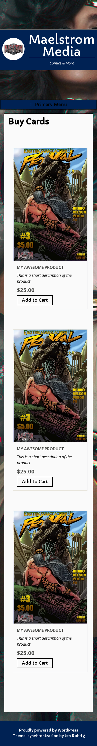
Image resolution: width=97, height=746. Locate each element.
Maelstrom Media (62, 45)
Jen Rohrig (75, 736)
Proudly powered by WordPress (48, 730)
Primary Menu (48, 104)
